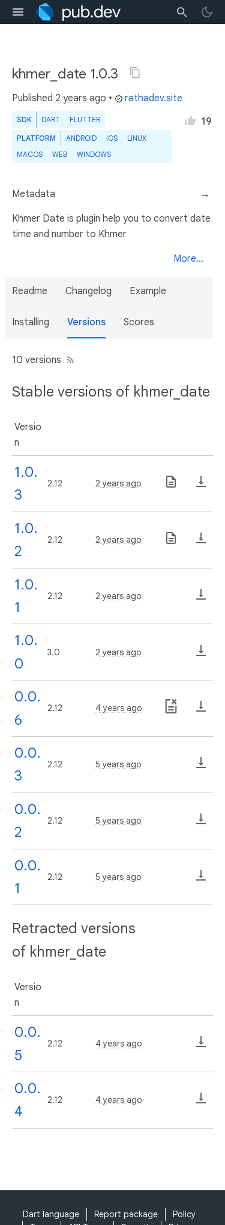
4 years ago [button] (118, 708)
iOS (112, 138)
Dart (50, 119)
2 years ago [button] (80, 98)
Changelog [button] (88, 291)
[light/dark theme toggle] (207, 12)
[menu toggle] (18, 12)
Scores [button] (139, 322)
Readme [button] (29, 291)
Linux (136, 138)
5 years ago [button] (118, 764)
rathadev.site (148, 98)
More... (188, 259)
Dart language (51, 1214)
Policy (184, 1214)
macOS (30, 154)
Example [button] (148, 291)
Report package (126, 1214)
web (59, 154)
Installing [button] (30, 322)
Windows (94, 154)
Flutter (85, 119)
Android (81, 138)
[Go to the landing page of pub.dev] (78, 12)
